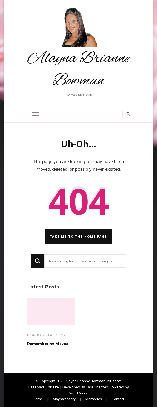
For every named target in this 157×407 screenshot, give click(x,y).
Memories (93, 398)
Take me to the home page (78, 236)
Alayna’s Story (64, 398)
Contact (118, 398)
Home (38, 398)
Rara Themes (97, 387)
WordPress (78, 393)
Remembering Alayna (47, 343)
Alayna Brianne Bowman (85, 381)
